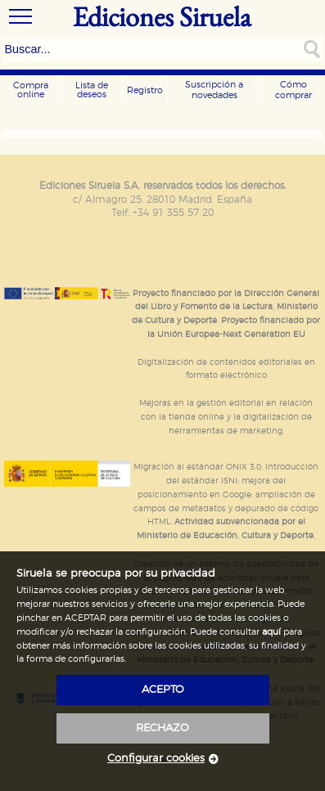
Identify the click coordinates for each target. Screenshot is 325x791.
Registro (145, 90)
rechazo (162, 728)
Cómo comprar (293, 90)
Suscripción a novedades (214, 90)
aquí (271, 631)
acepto (163, 690)
